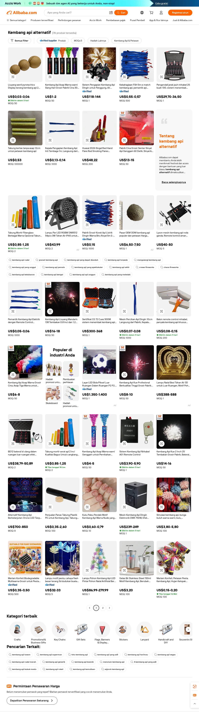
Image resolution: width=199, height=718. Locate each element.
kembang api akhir (119, 267)
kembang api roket (53, 669)
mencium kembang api (112, 662)
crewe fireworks (145, 267)
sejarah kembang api (112, 669)
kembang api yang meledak (116, 274)
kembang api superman (49, 654)
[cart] (152, 13)
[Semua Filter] (19, 40)
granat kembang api (47, 260)
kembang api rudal (19, 260)
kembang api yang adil (106, 654)
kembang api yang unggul (22, 267)
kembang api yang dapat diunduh (81, 260)
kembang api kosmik (82, 662)
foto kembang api (78, 654)
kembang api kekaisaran (22, 274)
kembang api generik (53, 662)
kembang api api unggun (82, 274)
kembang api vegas (164, 654)
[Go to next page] (109, 608)
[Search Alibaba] (76, 12)
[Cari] (121, 12)
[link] (194, 686)
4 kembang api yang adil (143, 662)
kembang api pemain (53, 267)
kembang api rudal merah (22, 662)
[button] (111, 13)
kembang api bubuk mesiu (22, 669)
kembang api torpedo (116, 260)
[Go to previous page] (90, 608)
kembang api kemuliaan (82, 669)
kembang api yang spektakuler (87, 267)
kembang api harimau (136, 654)
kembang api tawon (19, 654)
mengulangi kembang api (147, 260)
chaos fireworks (169, 267)
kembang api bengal (52, 274)
